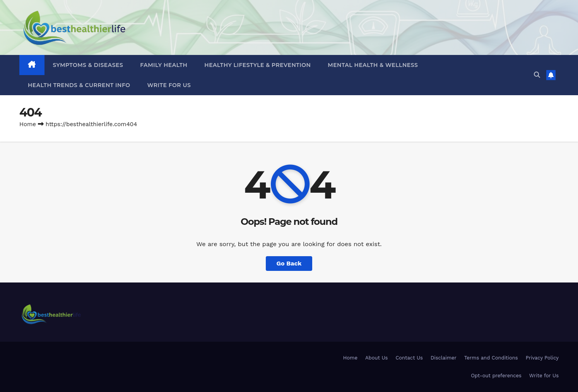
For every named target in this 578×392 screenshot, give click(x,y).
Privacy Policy (542, 358)
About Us (376, 358)
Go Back (289, 263)
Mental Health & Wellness (373, 65)
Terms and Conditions (491, 358)
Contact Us (409, 358)
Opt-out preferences (496, 375)
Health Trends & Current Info (79, 85)
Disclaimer (444, 358)
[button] (537, 75)
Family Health (163, 65)
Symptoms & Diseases (88, 65)
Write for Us (169, 85)
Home (27, 124)
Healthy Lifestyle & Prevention (257, 65)
